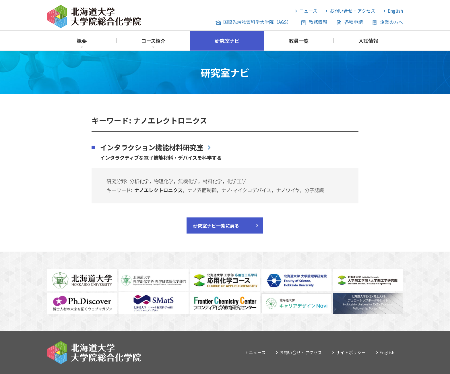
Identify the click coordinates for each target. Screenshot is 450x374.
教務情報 (318, 22)
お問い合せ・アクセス (352, 10)
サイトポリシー (351, 352)
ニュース (308, 10)
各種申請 (353, 22)
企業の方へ (391, 22)
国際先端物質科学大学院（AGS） (257, 22)
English (395, 10)
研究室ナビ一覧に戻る (216, 225)
